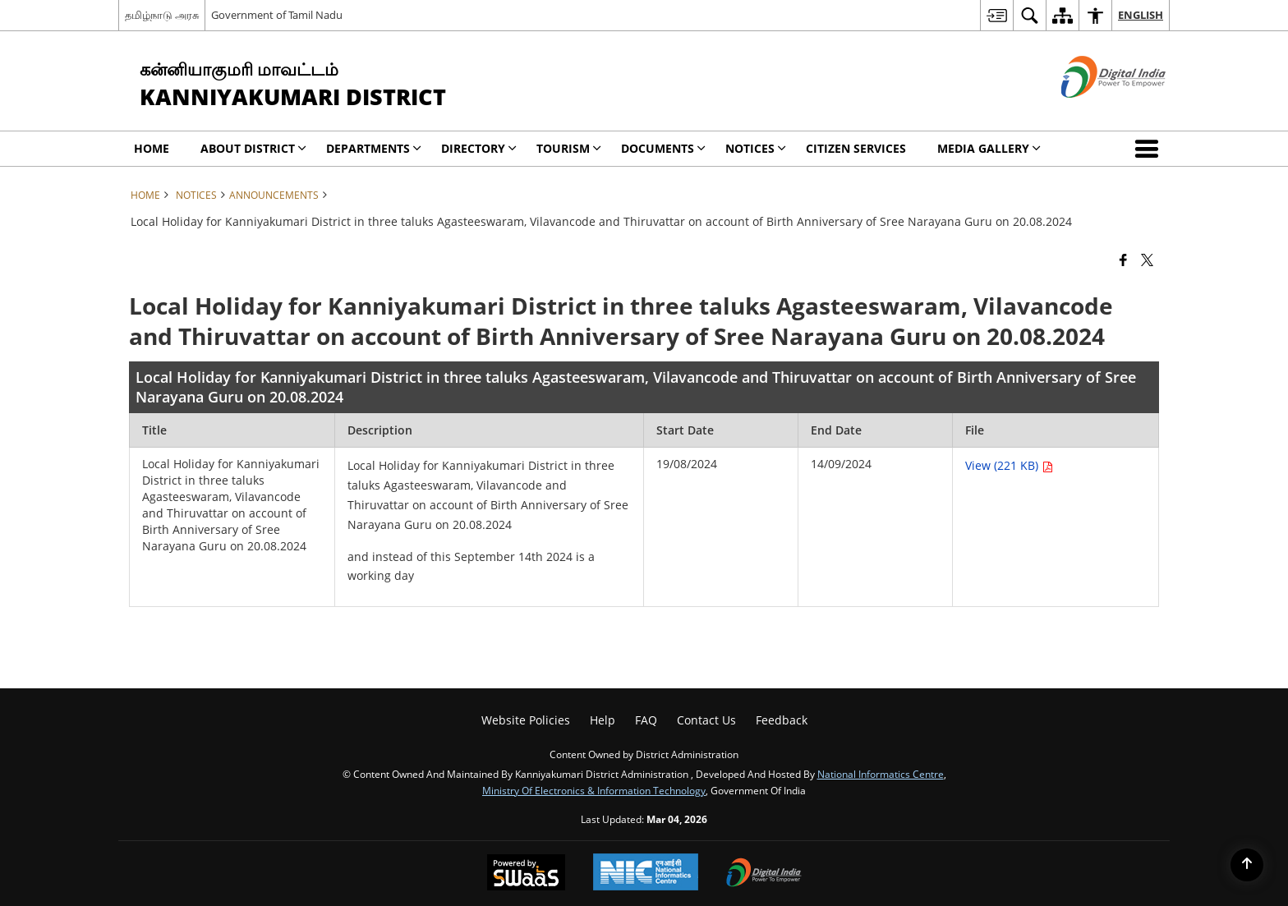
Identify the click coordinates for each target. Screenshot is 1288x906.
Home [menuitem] (151, 148)
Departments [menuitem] (373, 148)
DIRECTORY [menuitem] (479, 148)
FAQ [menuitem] (646, 720)
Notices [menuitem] (755, 148)
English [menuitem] (1140, 14)
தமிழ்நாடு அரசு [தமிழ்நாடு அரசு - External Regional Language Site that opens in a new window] (162, 14)
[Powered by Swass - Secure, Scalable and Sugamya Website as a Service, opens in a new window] (526, 874)
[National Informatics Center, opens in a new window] (646, 873)
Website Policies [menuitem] (525, 720)
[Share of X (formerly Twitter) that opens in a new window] (1147, 258)
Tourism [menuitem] (568, 148)
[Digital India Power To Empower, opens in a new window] (764, 874)
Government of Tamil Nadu (277, 14)
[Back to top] (1246, 865)
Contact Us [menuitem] (706, 720)
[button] (1150, 148)
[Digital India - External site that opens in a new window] (1093, 111)
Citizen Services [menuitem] (856, 148)
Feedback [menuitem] (781, 720)
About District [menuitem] (253, 148)
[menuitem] (996, 15)
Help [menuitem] (602, 720)
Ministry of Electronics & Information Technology (594, 790)
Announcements (274, 194)
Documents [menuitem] (663, 148)
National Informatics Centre (880, 773)
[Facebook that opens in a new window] (1123, 258)
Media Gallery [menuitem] (989, 148)
